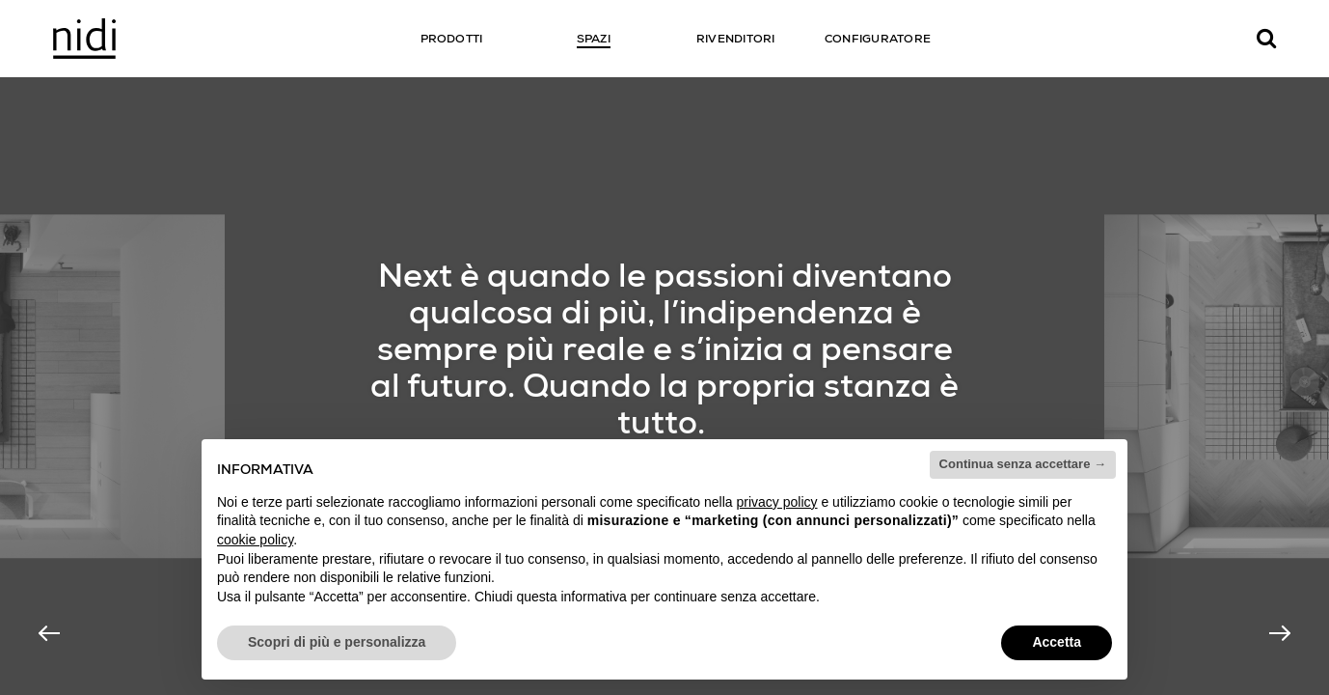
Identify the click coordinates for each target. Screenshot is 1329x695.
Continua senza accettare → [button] (1022, 464)
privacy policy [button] (777, 502)
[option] (664, 386)
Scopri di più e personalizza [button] (336, 642)
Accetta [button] (1056, 642)
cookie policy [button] (255, 539)
